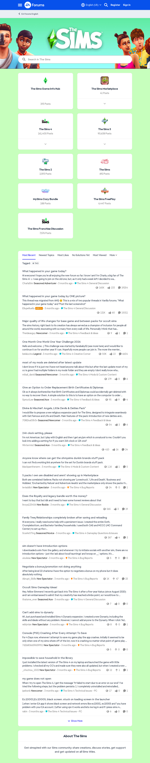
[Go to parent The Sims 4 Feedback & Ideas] (81, 333)
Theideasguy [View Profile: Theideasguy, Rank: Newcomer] (29, 333)
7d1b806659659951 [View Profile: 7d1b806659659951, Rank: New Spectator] (32, 645)
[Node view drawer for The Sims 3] (105, 144)
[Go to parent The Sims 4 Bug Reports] (80, 487)
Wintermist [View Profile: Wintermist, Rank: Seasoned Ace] (28, 445)
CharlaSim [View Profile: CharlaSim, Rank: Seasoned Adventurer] (27, 283)
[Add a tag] (35, 263)
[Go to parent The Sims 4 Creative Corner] (74, 354)
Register (115, 4)
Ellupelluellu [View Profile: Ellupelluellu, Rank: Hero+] (28, 308)
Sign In (126, 4)
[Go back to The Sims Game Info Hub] (45, 89)
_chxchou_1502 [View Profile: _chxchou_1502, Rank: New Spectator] (30, 670)
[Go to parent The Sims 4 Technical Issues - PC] (78, 691)
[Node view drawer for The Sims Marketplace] (105, 104)
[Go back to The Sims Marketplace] (104, 89)
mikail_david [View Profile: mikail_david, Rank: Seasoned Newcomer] (28, 374)
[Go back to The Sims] (104, 169)
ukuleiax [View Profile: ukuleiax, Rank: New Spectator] (26, 558)
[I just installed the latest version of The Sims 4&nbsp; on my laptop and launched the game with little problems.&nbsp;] (75, 664)
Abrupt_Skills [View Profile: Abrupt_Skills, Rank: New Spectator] (29, 578)
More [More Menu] (113, 255)
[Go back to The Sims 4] (45, 129)
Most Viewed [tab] (99, 255)
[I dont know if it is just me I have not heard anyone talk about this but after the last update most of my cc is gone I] (75, 368)
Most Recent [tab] (29, 255)
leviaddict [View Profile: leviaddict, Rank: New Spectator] (27, 487)
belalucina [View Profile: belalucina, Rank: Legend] (27, 353)
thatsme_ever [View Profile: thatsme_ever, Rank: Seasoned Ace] (29, 599)
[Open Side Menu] (20, 4)
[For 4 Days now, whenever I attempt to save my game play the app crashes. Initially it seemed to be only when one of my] (75, 639)
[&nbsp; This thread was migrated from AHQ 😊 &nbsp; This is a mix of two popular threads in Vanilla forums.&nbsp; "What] (75, 302)
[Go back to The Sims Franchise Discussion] (45, 229)
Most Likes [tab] (63, 255)
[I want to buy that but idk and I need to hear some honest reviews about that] (75, 500)
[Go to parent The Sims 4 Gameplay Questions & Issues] (94, 533)
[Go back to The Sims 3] (104, 129)
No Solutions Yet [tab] (81, 255)
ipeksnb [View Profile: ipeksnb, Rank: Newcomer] (26, 690)
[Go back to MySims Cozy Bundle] (45, 199)
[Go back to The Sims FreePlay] (105, 199)
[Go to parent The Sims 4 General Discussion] (91, 283)
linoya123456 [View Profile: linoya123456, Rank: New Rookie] (29, 504)
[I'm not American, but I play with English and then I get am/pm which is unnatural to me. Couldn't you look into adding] (75, 439)
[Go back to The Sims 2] (45, 169)
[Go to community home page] (34, 5)
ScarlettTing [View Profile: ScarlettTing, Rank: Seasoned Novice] (28, 533)
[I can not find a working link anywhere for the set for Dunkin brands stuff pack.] (75, 462)
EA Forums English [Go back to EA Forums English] (28, 13)
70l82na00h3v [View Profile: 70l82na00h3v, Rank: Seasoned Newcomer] (29, 420)
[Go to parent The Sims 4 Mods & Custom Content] (95, 374)
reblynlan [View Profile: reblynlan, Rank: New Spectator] (27, 624)
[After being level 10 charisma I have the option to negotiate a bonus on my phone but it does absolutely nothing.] (75, 572)
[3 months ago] (64, 283)
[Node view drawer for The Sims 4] (45, 144)
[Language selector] (91, 5)
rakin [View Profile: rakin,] (24, 711)
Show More (75, 720)
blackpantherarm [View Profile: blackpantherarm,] (31, 466)
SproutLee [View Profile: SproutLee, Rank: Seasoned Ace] (27, 399)
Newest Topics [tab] (46, 255)
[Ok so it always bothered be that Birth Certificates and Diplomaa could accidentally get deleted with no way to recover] (75, 393)
